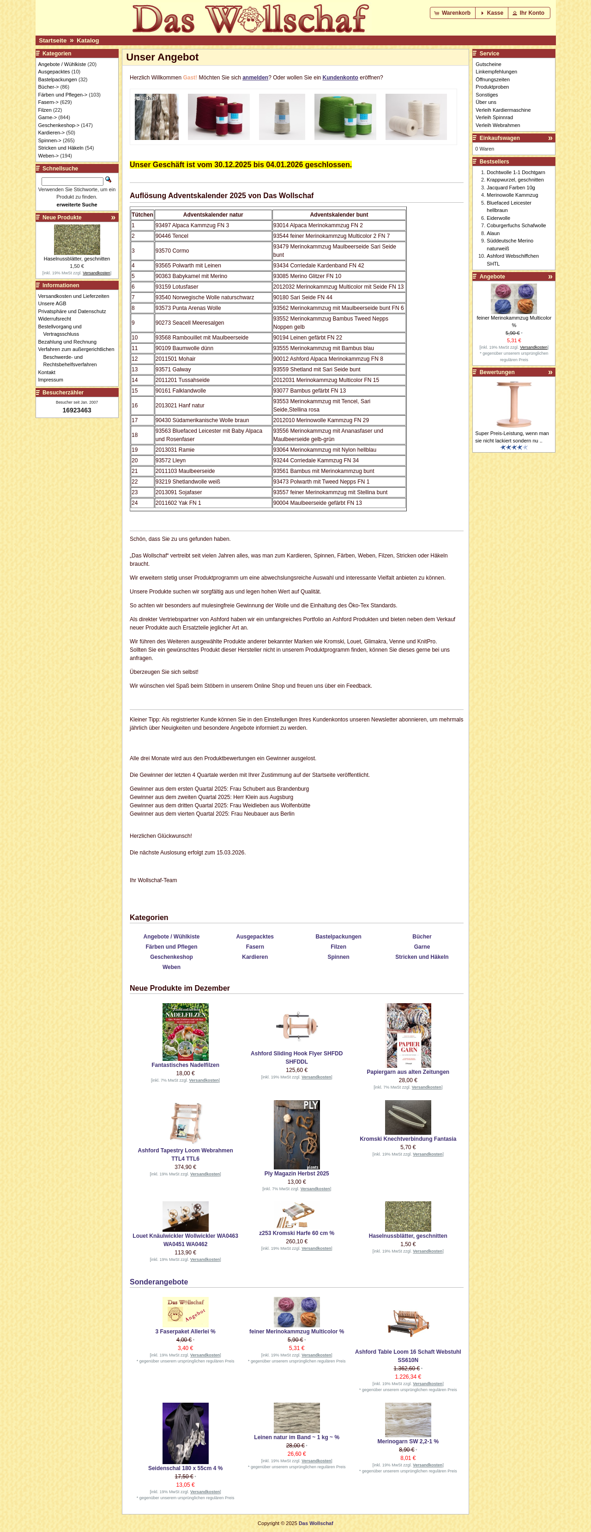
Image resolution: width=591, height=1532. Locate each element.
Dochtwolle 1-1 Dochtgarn (516, 172)
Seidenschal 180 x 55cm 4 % (185, 1468)
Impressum (53, 379)
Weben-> (48, 155)
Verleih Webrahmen (498, 125)
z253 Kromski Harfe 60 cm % (296, 1233)
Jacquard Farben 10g (511, 187)
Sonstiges (487, 94)
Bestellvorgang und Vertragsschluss (62, 330)
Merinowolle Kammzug (512, 195)
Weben (172, 967)
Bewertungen (497, 372)
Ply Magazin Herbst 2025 (297, 1173)
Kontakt (49, 372)
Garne (422, 947)
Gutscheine (488, 64)
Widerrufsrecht (57, 318)
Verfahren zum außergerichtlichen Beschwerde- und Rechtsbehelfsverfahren (79, 356)
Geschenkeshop (171, 957)
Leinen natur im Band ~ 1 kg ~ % (296, 1437)
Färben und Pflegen (171, 947)
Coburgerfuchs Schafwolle (516, 225)
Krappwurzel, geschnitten (515, 179)
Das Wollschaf (316, 1523)
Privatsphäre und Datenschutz (74, 311)
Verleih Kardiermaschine (503, 110)
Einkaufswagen (500, 138)
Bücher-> (48, 87)
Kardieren (255, 957)
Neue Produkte (62, 217)
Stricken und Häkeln (421, 957)
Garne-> (47, 117)
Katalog (88, 40)
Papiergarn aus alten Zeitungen (408, 1072)
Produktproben (492, 87)
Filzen (338, 947)
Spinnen (338, 957)
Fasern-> (48, 102)
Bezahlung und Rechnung (70, 342)
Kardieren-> (51, 132)
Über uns (486, 102)
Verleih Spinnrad (494, 117)
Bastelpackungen (338, 936)
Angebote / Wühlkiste (171, 936)
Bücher (421, 936)
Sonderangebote (159, 1282)
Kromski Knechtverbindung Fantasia (408, 1139)
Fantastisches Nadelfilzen (185, 1065)
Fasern (255, 947)
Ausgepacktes (255, 936)
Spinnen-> (49, 140)
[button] (453, 13)
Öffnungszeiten (493, 79)
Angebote (492, 276)
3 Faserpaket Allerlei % (185, 1331)
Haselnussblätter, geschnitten (408, 1236)
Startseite (52, 40)
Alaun (493, 233)
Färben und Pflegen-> (63, 94)
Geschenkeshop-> (59, 125)
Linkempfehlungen (496, 71)
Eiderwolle (498, 218)
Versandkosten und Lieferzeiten (76, 296)
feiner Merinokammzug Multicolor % (296, 1331)
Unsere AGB (54, 303)
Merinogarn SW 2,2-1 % (408, 1441)
